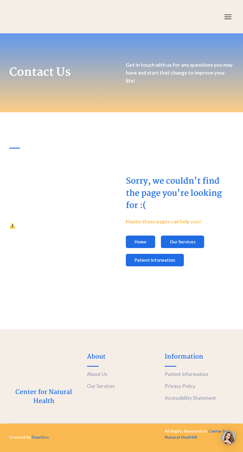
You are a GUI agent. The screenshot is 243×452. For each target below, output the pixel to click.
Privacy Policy (180, 386)
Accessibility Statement (190, 398)
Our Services (101, 386)
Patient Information (186, 374)
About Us (97, 374)
